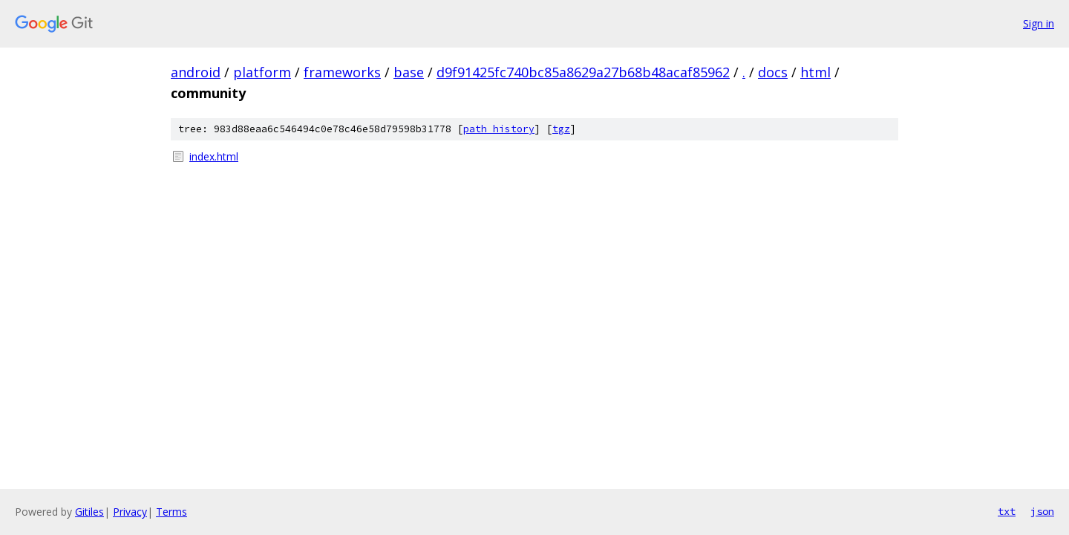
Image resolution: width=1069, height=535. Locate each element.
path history (498, 129)
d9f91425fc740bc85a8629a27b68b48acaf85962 (583, 72)
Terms (171, 512)
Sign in (1038, 23)
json (1042, 511)
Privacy (130, 512)
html (815, 72)
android (195, 72)
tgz (561, 129)
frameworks (342, 72)
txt (1007, 511)
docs (773, 72)
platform (262, 72)
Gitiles (89, 512)
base (408, 72)
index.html (213, 156)
